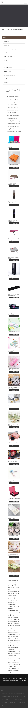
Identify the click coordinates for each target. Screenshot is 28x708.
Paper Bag (6, 82)
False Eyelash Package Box (9, 75)
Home (2, 29)
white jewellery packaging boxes (14, 29)
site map (13, 682)
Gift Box (5, 60)
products (5, 37)
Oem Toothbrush (18, 699)
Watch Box (6, 64)
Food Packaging (7, 52)
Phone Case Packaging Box (9, 56)
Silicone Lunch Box (9, 699)
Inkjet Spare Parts (13, 702)
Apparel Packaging (8, 67)
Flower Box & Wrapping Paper (10, 49)
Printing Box (4, 693)
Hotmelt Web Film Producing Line (16, 693)
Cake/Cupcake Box (12, 598)
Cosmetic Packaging (8, 71)
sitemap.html (18, 682)
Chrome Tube (15, 696)
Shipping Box (6, 45)
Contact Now (15, 149)
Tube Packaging (7, 78)
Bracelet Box (16, 640)
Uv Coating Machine (6, 696)
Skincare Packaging (12, 668)
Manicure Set (4, 702)
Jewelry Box (6, 41)
